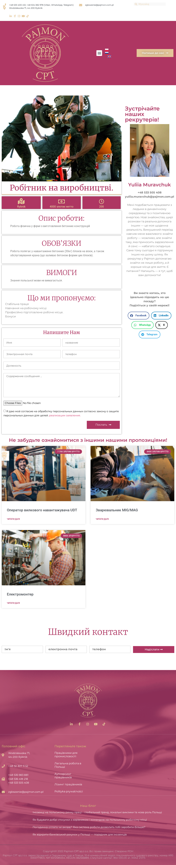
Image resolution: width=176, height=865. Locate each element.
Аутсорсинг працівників (63, 775)
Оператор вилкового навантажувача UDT (42, 510)
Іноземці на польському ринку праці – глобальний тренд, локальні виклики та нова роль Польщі (97, 812)
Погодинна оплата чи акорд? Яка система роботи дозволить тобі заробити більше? (89, 827)
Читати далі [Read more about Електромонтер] (13, 603)
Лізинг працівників (68, 784)
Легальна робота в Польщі (67, 765)
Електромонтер (20, 594)
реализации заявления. (65, 415)
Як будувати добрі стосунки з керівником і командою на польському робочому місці (90, 819)
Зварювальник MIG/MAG (117, 510)
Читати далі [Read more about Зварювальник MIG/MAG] (102, 519)
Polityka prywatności (68, 791)
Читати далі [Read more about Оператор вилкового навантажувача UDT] (13, 519)
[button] (99, 53)
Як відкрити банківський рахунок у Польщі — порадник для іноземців (80, 834)
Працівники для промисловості (66, 754)
